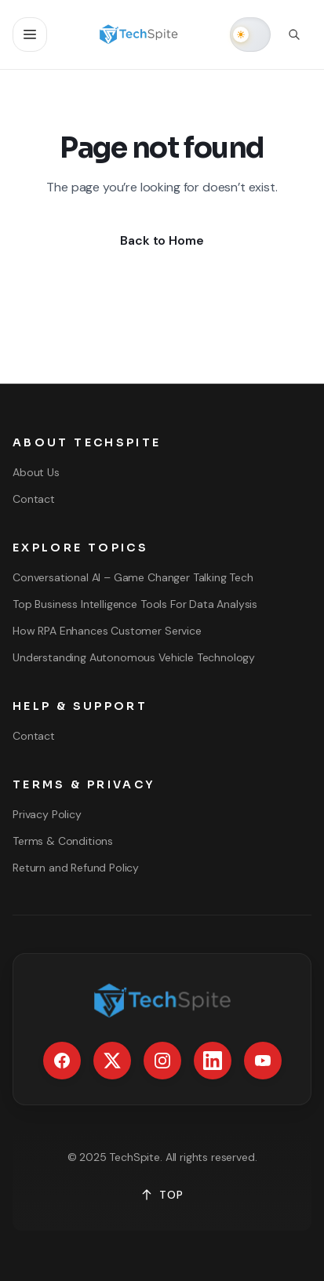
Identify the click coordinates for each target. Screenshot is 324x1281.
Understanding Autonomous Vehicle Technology (134, 657)
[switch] (250, 34)
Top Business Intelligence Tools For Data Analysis (135, 604)
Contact (34, 499)
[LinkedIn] (212, 1060)
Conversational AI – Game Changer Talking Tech (133, 577)
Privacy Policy (47, 814)
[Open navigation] (30, 34)
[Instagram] (162, 1060)
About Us (36, 472)
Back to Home (161, 240)
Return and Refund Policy (76, 868)
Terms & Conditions (63, 841)
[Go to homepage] (138, 34)
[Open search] (294, 34)
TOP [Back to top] (161, 1195)
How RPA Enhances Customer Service (107, 631)
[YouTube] (263, 1060)
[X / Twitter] (112, 1060)
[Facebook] (62, 1060)
